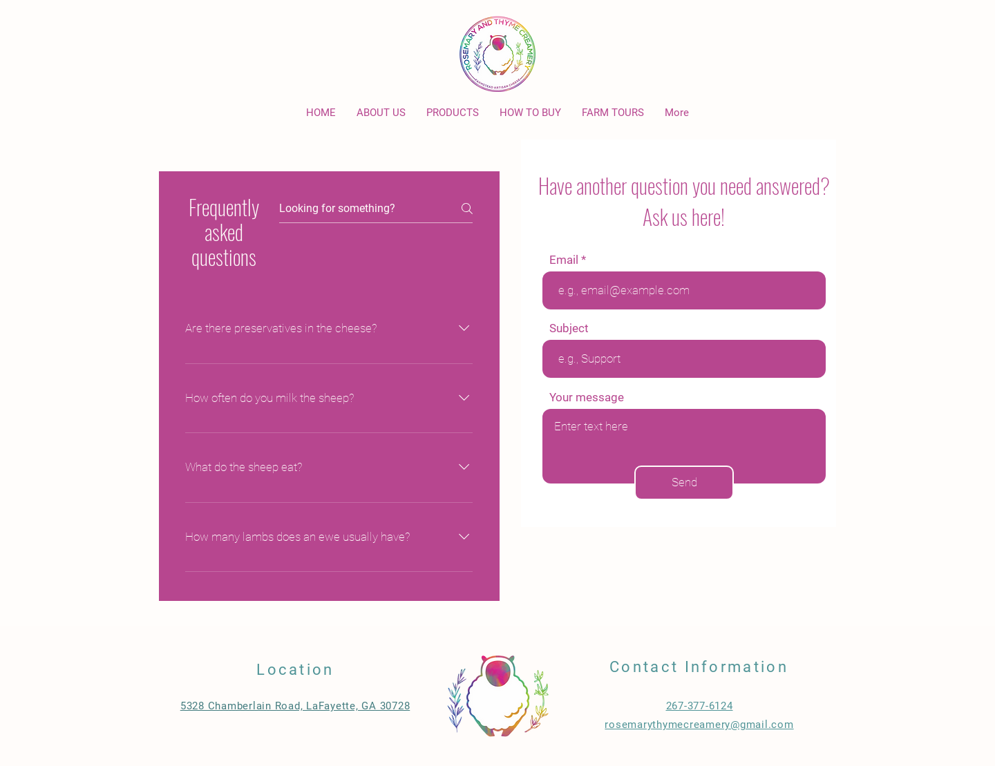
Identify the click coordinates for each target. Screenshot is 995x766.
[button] (530, 113)
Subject (569, 328)
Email (563, 260)
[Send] (684, 483)
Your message (586, 397)
